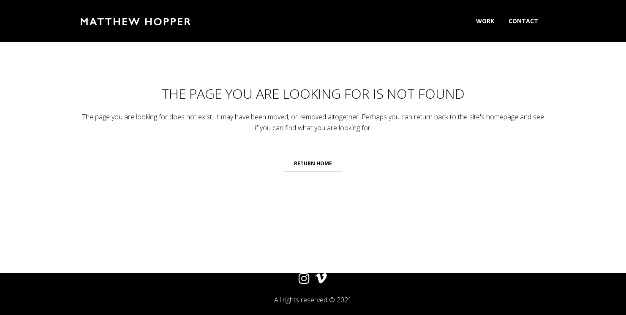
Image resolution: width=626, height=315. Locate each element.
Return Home (313, 163)
